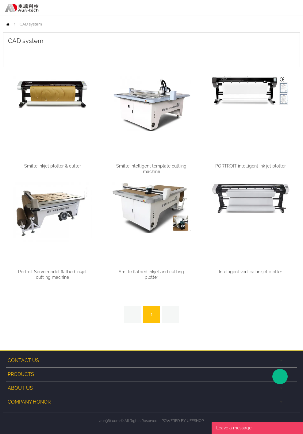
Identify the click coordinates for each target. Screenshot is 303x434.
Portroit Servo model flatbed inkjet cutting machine (52, 274)
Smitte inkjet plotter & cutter (52, 166)
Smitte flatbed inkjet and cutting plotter (151, 274)
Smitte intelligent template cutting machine (151, 169)
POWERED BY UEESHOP (183, 421)
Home (8, 24)
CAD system (31, 24)
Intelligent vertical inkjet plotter (250, 271)
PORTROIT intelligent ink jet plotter (250, 166)
